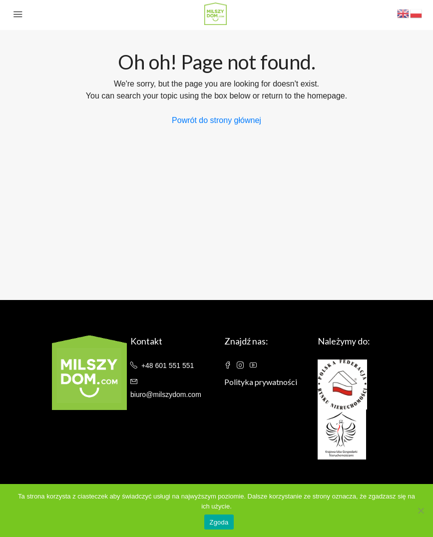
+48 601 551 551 (167, 366)
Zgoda (218, 522)
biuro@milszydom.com (165, 394)
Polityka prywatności (260, 381)
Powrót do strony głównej (216, 120)
